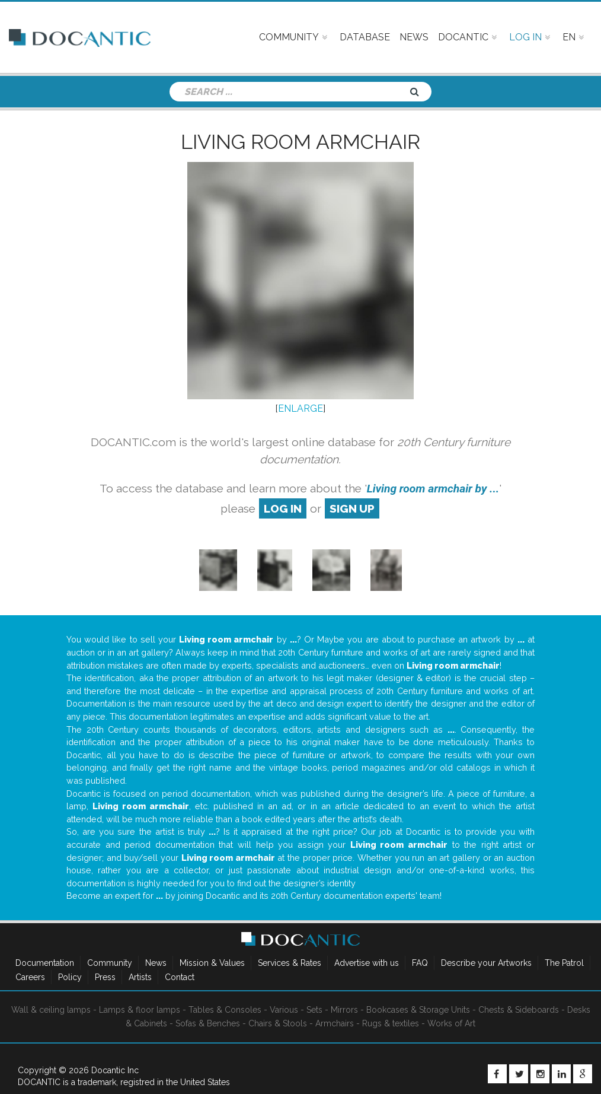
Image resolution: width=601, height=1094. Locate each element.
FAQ (420, 963)
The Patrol (564, 963)
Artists (140, 977)
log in (283, 508)
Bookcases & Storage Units (418, 1010)
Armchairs (334, 1023)
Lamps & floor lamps (139, 1010)
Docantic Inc (115, 1070)
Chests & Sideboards (518, 1010)
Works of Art (451, 1023)
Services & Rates (289, 963)
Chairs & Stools (277, 1023)
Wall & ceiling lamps (51, 1010)
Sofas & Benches (207, 1023)
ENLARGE (300, 408)
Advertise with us (366, 963)
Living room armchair (300, 142)
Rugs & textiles (390, 1023)
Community (109, 963)
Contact (179, 977)
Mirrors (344, 1010)
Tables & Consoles (224, 1010)
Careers (30, 977)
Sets (314, 1010)
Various (284, 1010)
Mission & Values (212, 963)
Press (105, 977)
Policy (70, 977)
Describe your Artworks (486, 963)
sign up (352, 508)
